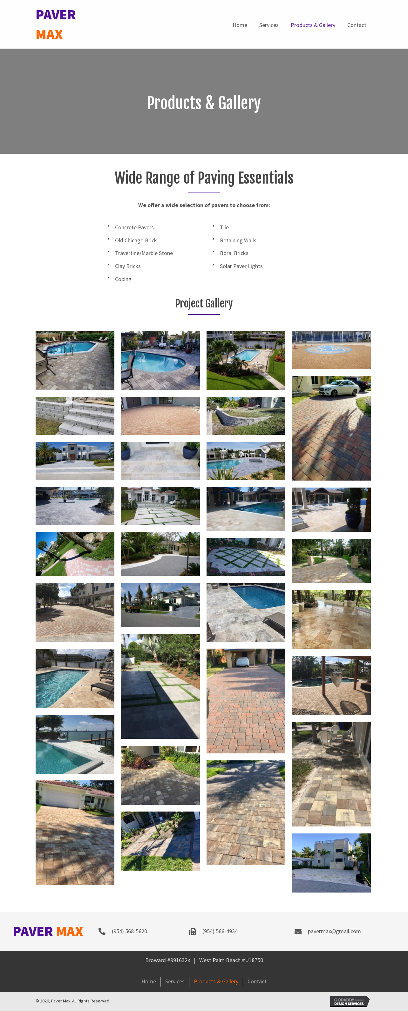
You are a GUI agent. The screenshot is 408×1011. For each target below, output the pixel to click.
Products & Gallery (216, 981)
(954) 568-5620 (129, 931)
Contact (257, 981)
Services (175, 981)
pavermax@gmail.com (334, 931)
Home (148, 981)
